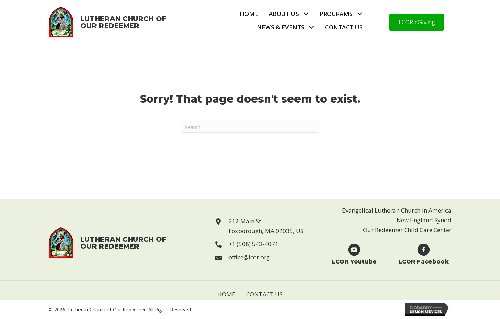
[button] (306, 14)
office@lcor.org (249, 257)
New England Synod (424, 220)
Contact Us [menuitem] (264, 294)
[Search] (250, 127)
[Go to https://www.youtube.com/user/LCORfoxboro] (354, 254)
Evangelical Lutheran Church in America (396, 210)
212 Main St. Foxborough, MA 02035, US (265, 226)
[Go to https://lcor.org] (108, 22)
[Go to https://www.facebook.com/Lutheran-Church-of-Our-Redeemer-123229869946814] (423, 254)
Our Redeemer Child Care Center (407, 230)
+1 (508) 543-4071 (253, 244)
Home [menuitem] (226, 294)
